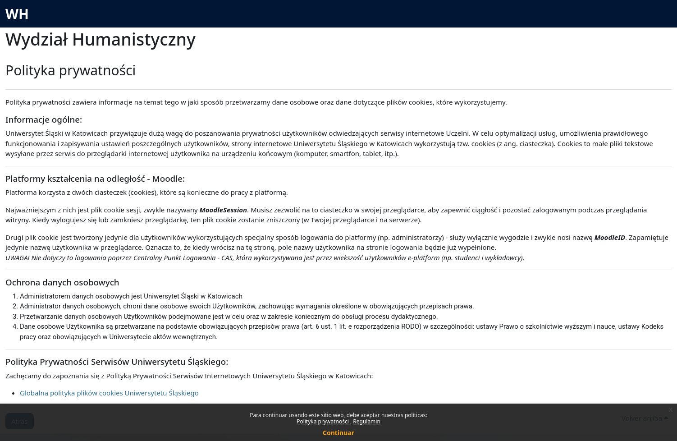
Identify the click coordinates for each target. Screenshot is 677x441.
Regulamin (366, 421)
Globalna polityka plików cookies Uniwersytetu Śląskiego (109, 392)
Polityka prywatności (323, 421)
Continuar (338, 432)
